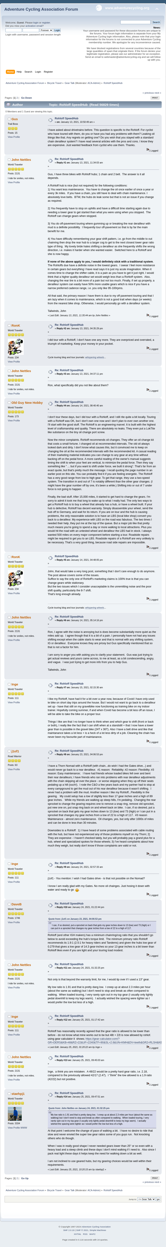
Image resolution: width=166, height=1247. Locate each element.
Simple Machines (98, 1230)
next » (157, 92)
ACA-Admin (94, 83)
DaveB (17, 904)
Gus (15, 119)
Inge (15, 684)
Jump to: (133, 1199)
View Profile (14, 137)
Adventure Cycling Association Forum (41, 9)
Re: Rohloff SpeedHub (69, 159)
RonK (16, 325)
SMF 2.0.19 (69, 1230)
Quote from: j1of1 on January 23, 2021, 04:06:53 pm (75, 919)
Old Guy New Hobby (27, 402)
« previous (148, 92)
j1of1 (15, 751)
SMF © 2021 (82, 1230)
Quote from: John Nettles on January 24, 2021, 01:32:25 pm (79, 1108)
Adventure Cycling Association (96, 1226)
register (46, 22)
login (35, 22)
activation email (33, 26)
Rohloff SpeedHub (66, 118)
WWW (24, 1127)
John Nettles (21, 159)
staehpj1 (18, 1094)
